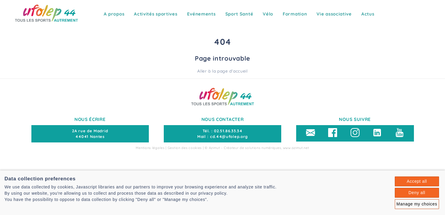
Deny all (417, 192)
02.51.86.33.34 (228, 130)
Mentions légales (150, 148)
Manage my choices (417, 204)
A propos (114, 14)
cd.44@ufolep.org (229, 136)
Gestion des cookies (185, 148)
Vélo (268, 14)
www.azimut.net (296, 148)
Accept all (417, 181)
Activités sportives (155, 14)
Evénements (201, 14)
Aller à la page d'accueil (222, 71)
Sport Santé (239, 14)
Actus (367, 14)
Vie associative (334, 14)
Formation (295, 14)
